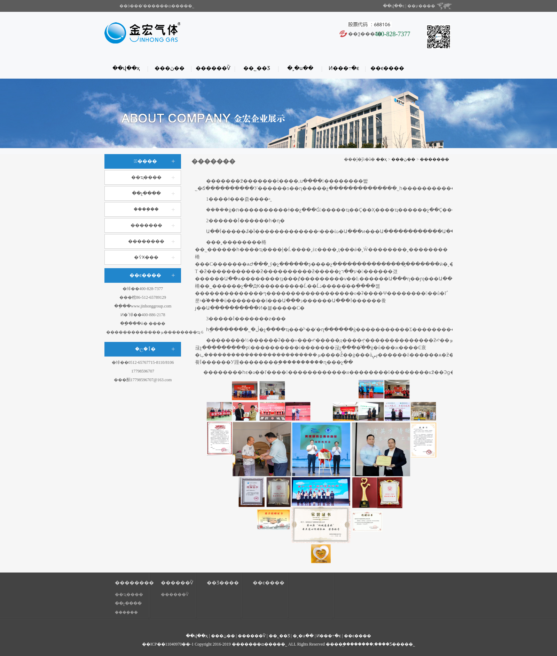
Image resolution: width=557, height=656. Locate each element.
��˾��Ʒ (256, 68)
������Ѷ (213, 68)
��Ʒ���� (223, 582)
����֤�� (146, 209)
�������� (146, 241)
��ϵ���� (387, 68)
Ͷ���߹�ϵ (344, 68)
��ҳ (381, 159)
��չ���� (146, 193)
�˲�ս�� (300, 68)
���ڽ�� (170, 68)
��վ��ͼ (394, 5)
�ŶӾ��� (146, 257)
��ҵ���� (146, 177)
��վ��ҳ (126, 68)
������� (146, 225)
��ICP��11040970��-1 (168, 644)
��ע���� (421, 5)
